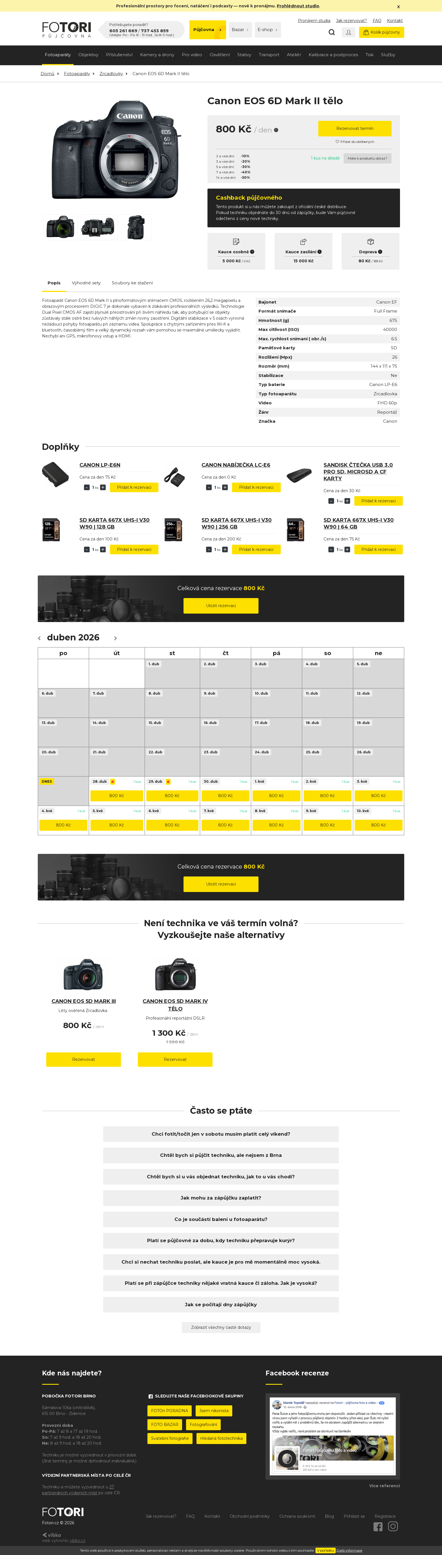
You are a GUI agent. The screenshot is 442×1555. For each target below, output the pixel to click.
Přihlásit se (354, 1516)
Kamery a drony (157, 54)
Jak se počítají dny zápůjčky (221, 1304)
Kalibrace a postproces (333, 54)
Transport (269, 54)
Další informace (349, 1550)
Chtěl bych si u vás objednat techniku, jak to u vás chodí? (221, 1176)
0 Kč (247, 261)
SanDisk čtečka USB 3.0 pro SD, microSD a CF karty (358, 472)
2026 (89, 637)
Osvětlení (220, 54)
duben (61, 637)
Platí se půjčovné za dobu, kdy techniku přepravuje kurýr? (221, 1240)
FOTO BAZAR (164, 1424)
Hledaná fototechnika (221, 1438)
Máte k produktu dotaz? (367, 158)
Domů (47, 73)
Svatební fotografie (170, 1438)
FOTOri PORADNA (169, 1410)
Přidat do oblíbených (355, 141)
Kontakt (395, 20)
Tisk (370, 54)
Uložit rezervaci (221, 605)
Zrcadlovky (111, 73)
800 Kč (116, 795)
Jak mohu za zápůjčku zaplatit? (221, 1198)
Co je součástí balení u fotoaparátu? (221, 1219)
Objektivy (88, 54)
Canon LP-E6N (99, 465)
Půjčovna (207, 29)
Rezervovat (83, 1059)
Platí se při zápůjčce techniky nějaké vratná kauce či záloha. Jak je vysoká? (221, 1283)
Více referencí (384, 1485)
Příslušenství (119, 54)
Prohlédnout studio (298, 5)
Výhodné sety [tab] (86, 282)
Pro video (192, 54)
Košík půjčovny (381, 32)
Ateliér (294, 54)
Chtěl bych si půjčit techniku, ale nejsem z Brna (221, 1155)
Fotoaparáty (58, 54)
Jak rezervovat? (351, 20)
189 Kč (378, 261)
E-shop (267, 29)
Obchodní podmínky (250, 1516)
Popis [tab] (54, 282)
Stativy (244, 54)
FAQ (377, 20)
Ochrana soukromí (297, 1516)
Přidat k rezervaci (134, 487)
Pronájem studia (314, 20)
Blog (329, 1516)
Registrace (385, 1516)
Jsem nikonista (214, 1410)
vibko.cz (77, 1540)
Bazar (240, 29)
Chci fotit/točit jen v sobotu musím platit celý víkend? (221, 1134)
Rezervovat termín (355, 128)
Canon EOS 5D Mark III (84, 1001)
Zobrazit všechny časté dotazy (221, 1327)
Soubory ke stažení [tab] (132, 282)
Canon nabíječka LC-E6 (236, 465)
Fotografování (203, 1424)
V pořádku (325, 1550)
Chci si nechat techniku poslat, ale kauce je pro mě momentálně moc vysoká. (220, 1262)
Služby (388, 54)
